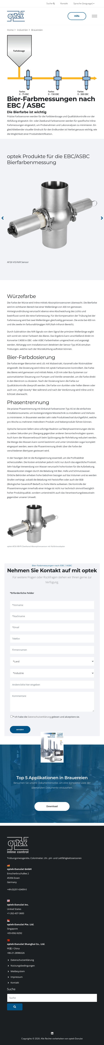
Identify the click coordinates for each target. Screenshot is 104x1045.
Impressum (17, 977)
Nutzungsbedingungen (23, 965)
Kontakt (64, 3)
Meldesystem (18, 971)
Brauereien (37, 29)
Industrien (22, 29)
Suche (50, 3)
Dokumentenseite (48, 783)
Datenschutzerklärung (39, 716)
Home (10, 29)
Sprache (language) (83, 3)
